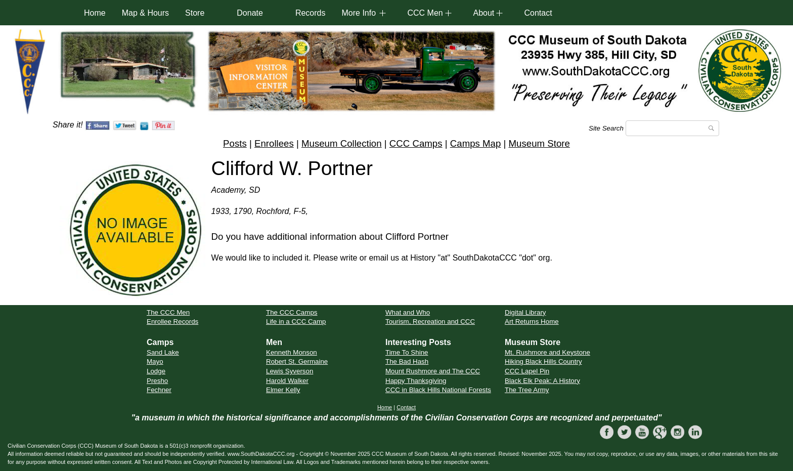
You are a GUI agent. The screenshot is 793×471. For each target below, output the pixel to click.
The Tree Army (527, 390)
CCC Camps (416, 143)
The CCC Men (168, 312)
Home (95, 13)
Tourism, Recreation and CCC (430, 321)
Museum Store (539, 143)
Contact (538, 13)
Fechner (159, 390)
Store (194, 13)
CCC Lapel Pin (527, 371)
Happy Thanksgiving (416, 380)
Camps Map (475, 143)
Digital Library (525, 312)
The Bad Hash (406, 361)
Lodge (156, 371)
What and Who (407, 312)
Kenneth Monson (291, 352)
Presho (157, 380)
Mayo (155, 361)
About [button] (483, 13)
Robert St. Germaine (297, 361)
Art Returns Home (532, 321)
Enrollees (274, 143)
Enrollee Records (172, 321)
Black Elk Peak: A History (542, 380)
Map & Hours (145, 13)
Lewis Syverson (289, 371)
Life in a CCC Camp (296, 321)
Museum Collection (341, 143)
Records (310, 13)
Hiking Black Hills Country (543, 361)
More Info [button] (358, 13)
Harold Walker (287, 380)
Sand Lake (163, 352)
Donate (250, 13)
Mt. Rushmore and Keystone (547, 352)
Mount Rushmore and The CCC (432, 371)
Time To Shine (406, 352)
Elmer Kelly (283, 390)
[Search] (672, 128)
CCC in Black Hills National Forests (438, 390)
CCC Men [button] (425, 13)
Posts (235, 143)
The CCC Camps (291, 312)
